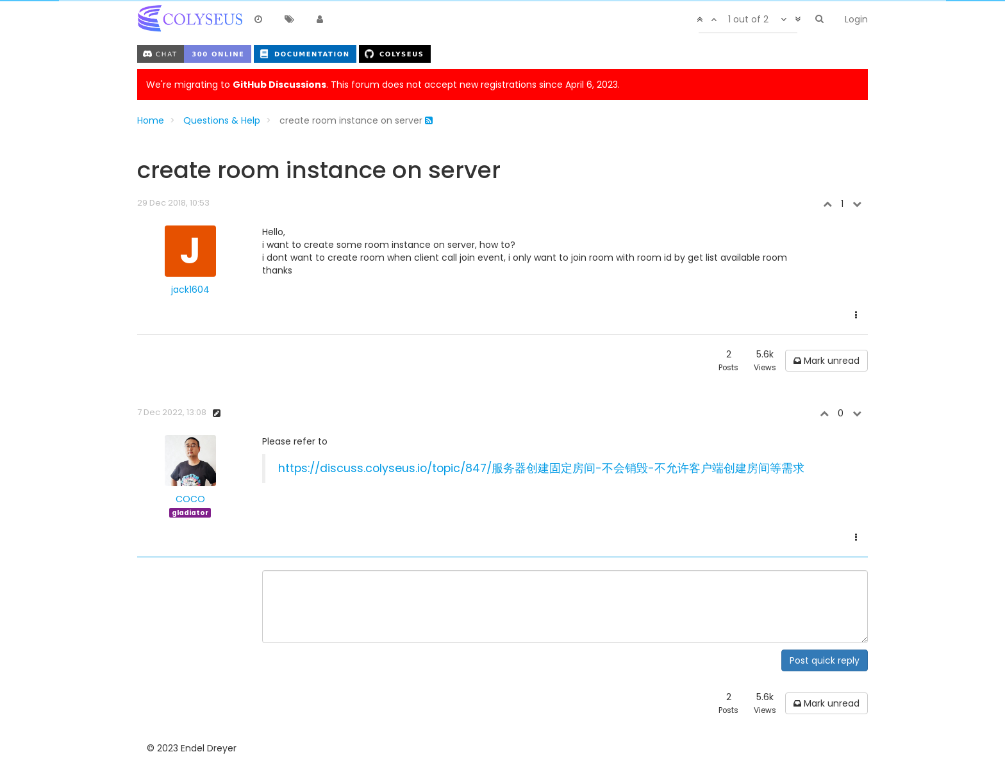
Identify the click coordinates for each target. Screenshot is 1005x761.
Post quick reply (825, 660)
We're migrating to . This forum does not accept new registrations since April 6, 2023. (383, 84)
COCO (190, 499)
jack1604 (190, 289)
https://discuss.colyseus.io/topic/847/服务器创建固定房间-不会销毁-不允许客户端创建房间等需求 (541, 468)
